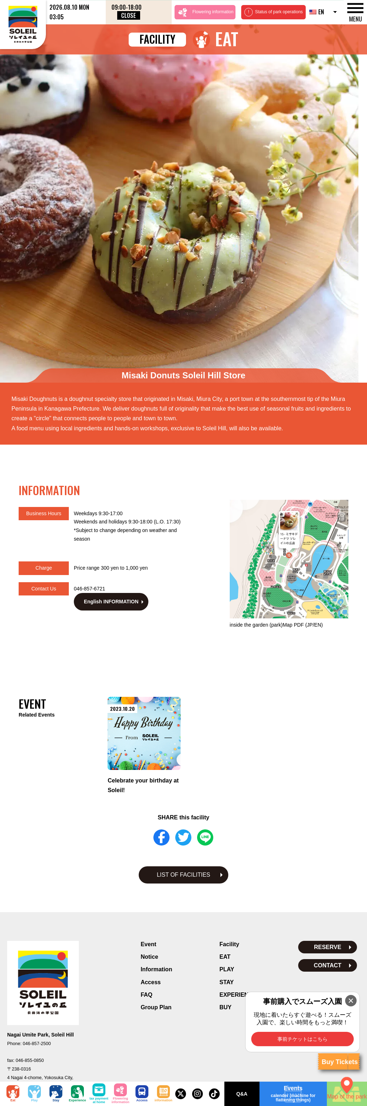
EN (316, 12)
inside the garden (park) (276, 496)
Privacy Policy (183, 1024)
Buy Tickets (339, 1062)
